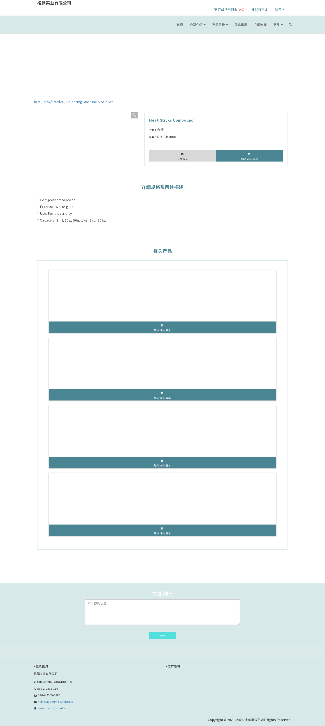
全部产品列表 (53, 101)
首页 (180, 24)
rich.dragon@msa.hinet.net (55, 701)
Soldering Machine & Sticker (89, 101)
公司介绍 (196, 24)
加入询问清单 (249, 159)
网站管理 (260, 9)
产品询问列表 (229, 9)
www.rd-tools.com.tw (51, 708)
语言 (279, 9)
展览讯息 (240, 24)
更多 (276, 24)
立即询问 (260, 24)
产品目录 (218, 24)
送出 (162, 635)
